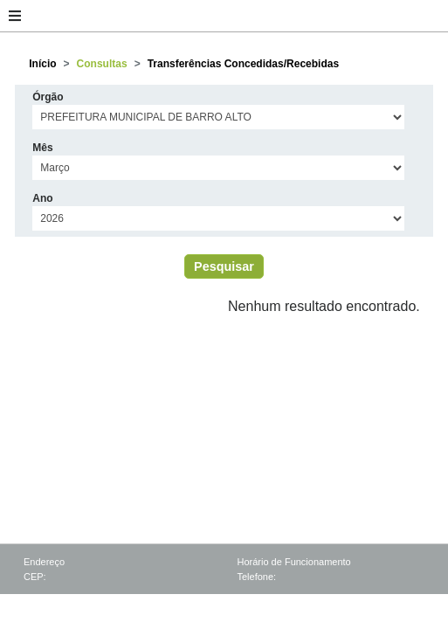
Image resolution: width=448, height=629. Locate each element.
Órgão (47, 97)
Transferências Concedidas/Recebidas (243, 64)
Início (42, 64)
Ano (42, 198)
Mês (42, 148)
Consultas (102, 64)
